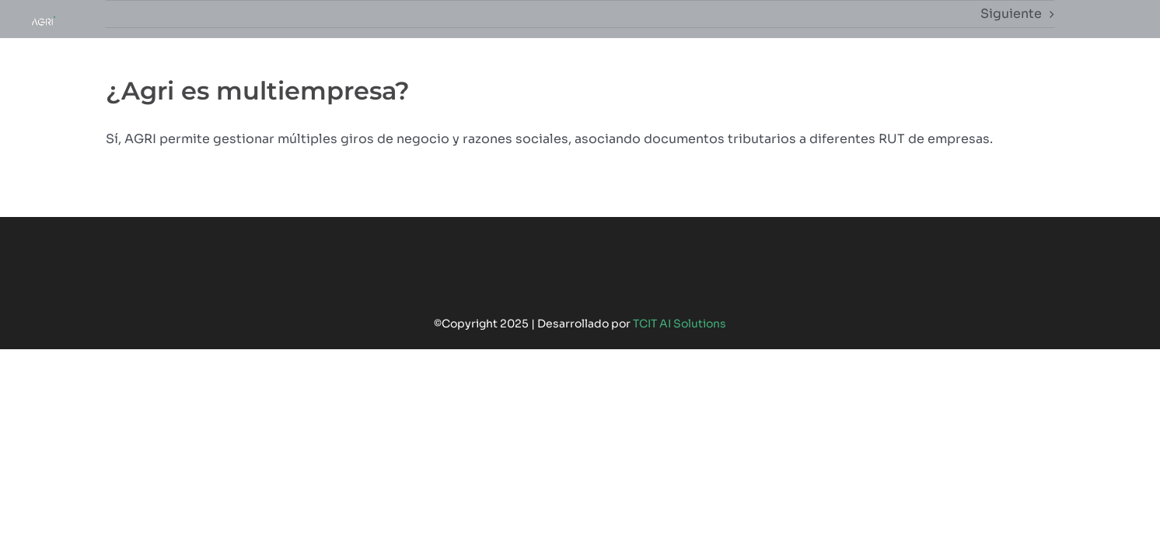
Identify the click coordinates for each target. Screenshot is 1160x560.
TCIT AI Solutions (679, 324)
